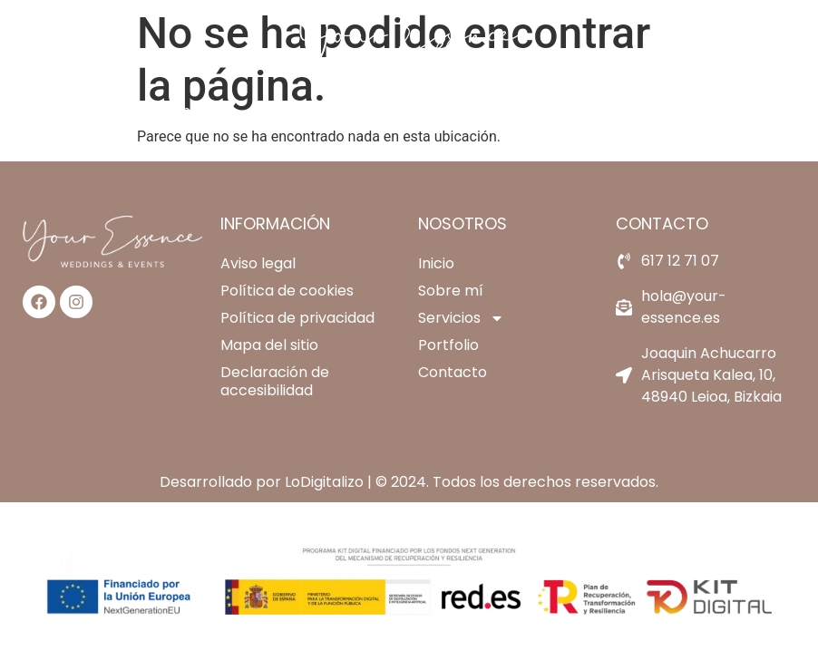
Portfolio (504, 111)
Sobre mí (283, 111)
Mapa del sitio (269, 345)
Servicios (395, 111)
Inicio (196, 111)
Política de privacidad (297, 317)
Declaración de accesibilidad (274, 381)
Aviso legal (258, 263)
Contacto (605, 111)
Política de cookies (287, 290)
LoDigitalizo (324, 481)
